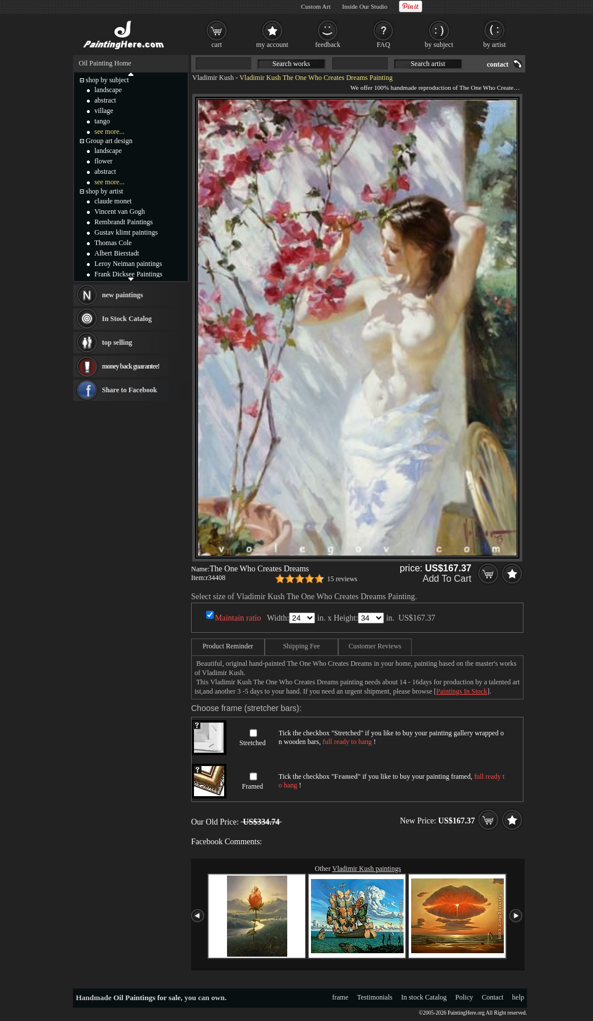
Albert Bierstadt (116, 253)
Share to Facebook (129, 390)
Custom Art (316, 6)
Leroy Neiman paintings (128, 264)
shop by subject (107, 80)
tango (102, 121)
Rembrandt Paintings (123, 222)
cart (216, 45)
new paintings (122, 295)
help (518, 997)
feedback (327, 45)
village (104, 111)
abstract (105, 100)
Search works (291, 64)
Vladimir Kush (213, 78)
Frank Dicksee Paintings (128, 274)
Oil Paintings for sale (147, 997)
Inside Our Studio (364, 6)
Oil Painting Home (105, 63)
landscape (108, 90)
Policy (464, 997)
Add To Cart (447, 579)
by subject (439, 45)
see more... (109, 131)
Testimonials (375, 997)
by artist (495, 45)
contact (497, 64)
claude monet (112, 201)
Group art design (109, 141)
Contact (492, 997)
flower (103, 161)
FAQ (383, 45)
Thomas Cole (112, 243)
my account (272, 45)
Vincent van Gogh (119, 211)
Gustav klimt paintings (126, 232)
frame (340, 997)
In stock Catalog (424, 997)
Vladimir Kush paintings (366, 869)
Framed (252, 786)
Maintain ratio (238, 618)
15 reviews (342, 579)
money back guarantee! (130, 366)
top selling (117, 342)
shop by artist (104, 191)
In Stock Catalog (127, 319)
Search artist (428, 64)
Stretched (252, 743)
